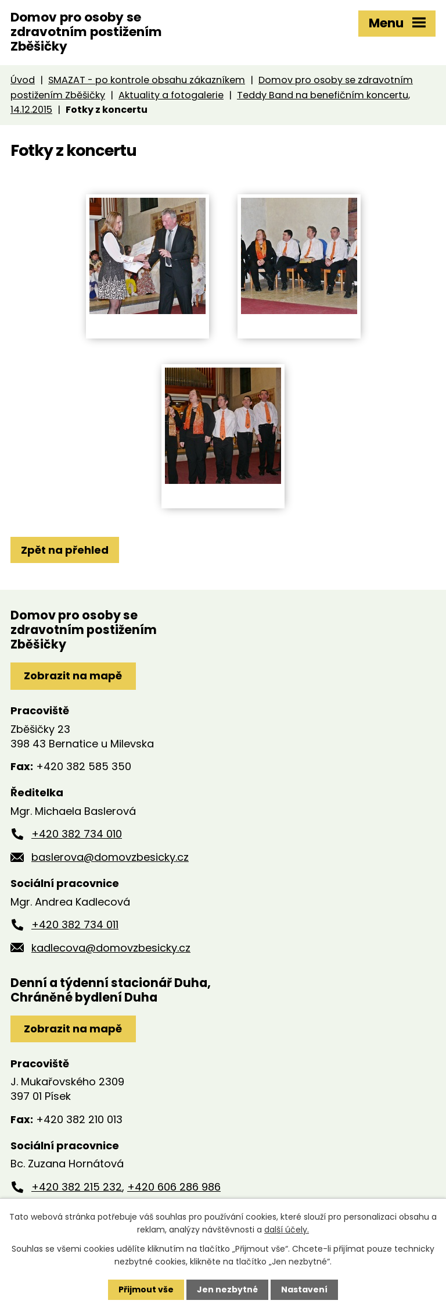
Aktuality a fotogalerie (171, 95)
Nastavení (304, 1289)
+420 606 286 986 (174, 1187)
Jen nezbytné (227, 1289)
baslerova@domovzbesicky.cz (110, 857)
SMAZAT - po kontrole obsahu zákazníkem (146, 80)
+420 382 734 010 (76, 833)
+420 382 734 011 (74, 924)
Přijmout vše (146, 1289)
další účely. (286, 1229)
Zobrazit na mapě (73, 675)
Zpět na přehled (65, 550)
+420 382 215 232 (76, 1187)
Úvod (22, 80)
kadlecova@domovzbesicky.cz (110, 947)
